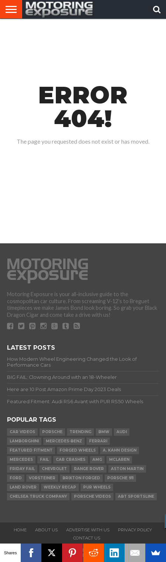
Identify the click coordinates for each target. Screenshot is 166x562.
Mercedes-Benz (64, 441)
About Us (46, 529)
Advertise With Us (87, 529)
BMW (103, 431)
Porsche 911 (120, 478)
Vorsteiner (42, 478)
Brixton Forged (81, 478)
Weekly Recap (60, 487)
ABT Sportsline (136, 496)
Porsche (52, 431)
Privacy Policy (135, 529)
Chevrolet (54, 468)
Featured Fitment (31, 450)
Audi (121, 431)
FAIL (44, 459)
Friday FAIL (22, 468)
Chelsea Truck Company (38, 496)
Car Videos (22, 431)
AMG (97, 459)
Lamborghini (24, 441)
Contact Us (86, 538)
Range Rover (89, 468)
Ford (16, 478)
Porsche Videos (92, 496)
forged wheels (78, 450)
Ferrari (98, 441)
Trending (80, 431)
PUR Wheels (97, 487)
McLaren (119, 459)
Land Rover (23, 487)
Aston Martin (127, 468)
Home (20, 529)
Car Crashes (70, 459)
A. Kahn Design (119, 450)
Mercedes (21, 459)
